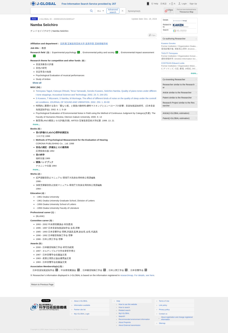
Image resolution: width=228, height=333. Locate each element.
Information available (82, 305)
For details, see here (144, 275)
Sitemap (162, 323)
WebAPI (122, 316)
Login (184, 3)
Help (156, 3)
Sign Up (193, 3)
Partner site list (80, 310)
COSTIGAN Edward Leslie (172, 63)
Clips (170, 11)
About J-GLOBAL (81, 301)
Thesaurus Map (186, 11)
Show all (37, 83)
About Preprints (125, 322)
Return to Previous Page (42, 284)
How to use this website (128, 304)
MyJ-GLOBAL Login (81, 314)
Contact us (163, 314)
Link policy (163, 305)
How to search (124, 307)
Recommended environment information (134, 319)
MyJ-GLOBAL (124, 313)
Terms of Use (164, 301)
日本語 (163, 3)
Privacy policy (164, 310)
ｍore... (194, 73)
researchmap (126, 275)
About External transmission (129, 325)
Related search (124, 310)
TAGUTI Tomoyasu (169, 53)
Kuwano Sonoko (168, 43)
